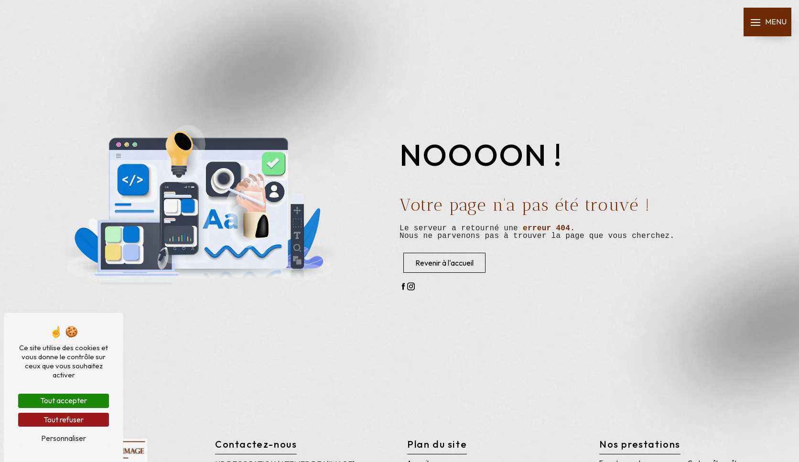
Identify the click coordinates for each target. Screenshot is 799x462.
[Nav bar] (767, 22)
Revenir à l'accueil (444, 263)
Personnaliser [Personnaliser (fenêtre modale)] (63, 438)
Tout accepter (63, 400)
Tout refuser (63, 419)
